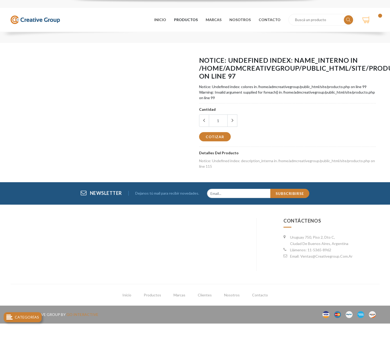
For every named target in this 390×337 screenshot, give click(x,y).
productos (187, 19)
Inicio (161, 19)
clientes (205, 295)
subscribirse (290, 193)
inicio (126, 295)
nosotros (240, 19)
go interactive (82, 314)
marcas (214, 19)
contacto (270, 19)
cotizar (215, 136)
